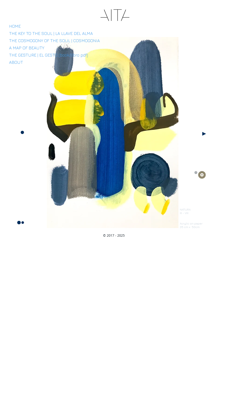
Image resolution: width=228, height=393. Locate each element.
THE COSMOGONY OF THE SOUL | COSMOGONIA (54, 40)
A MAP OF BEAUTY (26, 47)
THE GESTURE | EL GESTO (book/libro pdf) (48, 55)
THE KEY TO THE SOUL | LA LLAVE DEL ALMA (51, 33)
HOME (15, 26)
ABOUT (16, 62)
